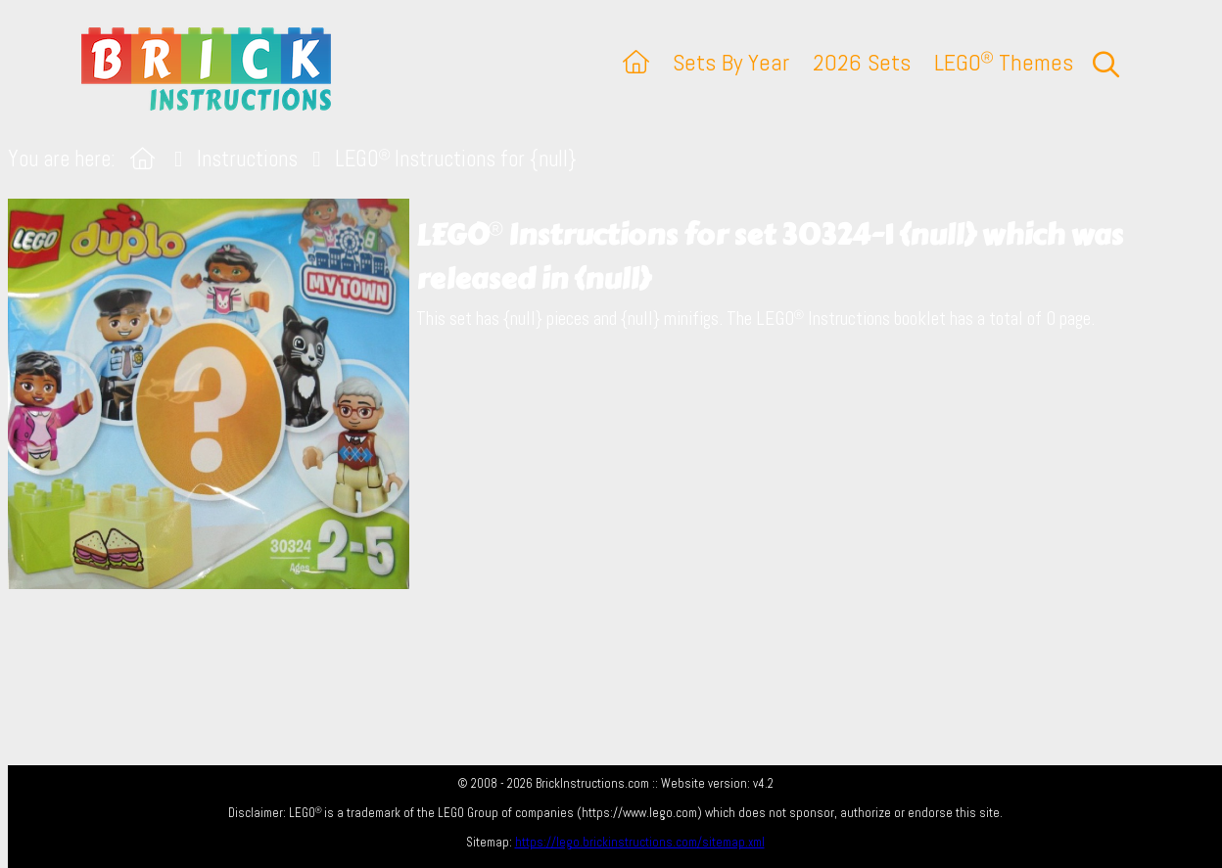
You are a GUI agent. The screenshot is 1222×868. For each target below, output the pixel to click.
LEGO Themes (1003, 62)
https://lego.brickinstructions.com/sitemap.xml (640, 842)
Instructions (247, 159)
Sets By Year (731, 62)
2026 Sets (862, 62)
